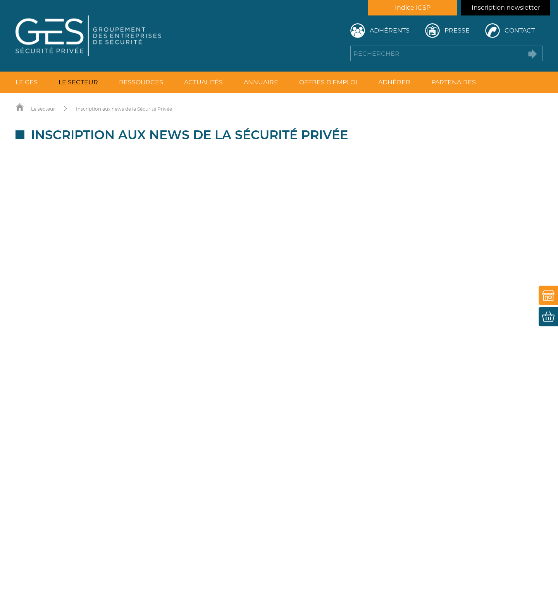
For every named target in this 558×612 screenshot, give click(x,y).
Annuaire (261, 82)
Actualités (203, 82)
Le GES (27, 82)
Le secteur (78, 82)
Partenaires (453, 82)
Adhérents (390, 30)
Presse (457, 30)
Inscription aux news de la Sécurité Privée (124, 109)
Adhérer (394, 82)
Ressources (141, 82)
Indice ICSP (413, 8)
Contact (520, 30)
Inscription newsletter (506, 8)
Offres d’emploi (328, 82)
